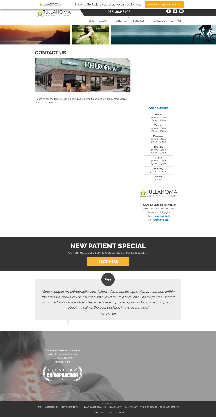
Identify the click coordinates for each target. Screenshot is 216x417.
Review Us (158, 21)
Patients (120, 21)
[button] (109, 17)
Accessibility (51, 407)
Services (139, 21)
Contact (175, 21)
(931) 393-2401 (118, 11)
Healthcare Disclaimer (94, 407)
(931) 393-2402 (161, 219)
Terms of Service (148, 407)
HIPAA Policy (115, 407)
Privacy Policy (130, 407)
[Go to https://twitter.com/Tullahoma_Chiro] (174, 11)
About (103, 21)
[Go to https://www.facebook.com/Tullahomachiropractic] (168, 11)
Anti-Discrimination (70, 407)
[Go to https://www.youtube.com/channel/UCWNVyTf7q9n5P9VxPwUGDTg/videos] (181, 11)
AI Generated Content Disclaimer (108, 413)
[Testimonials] (108, 299)
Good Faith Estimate (169, 407)
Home (90, 21)
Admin (39, 407)
